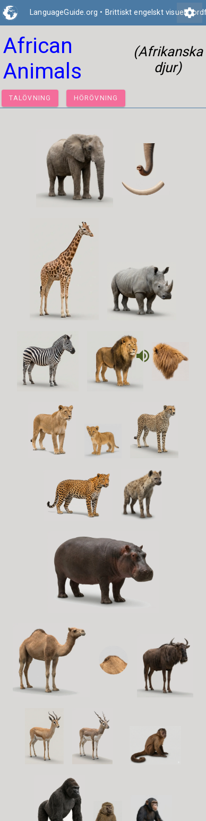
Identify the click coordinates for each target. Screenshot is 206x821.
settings (189, 12)
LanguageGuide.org (64, 12)
